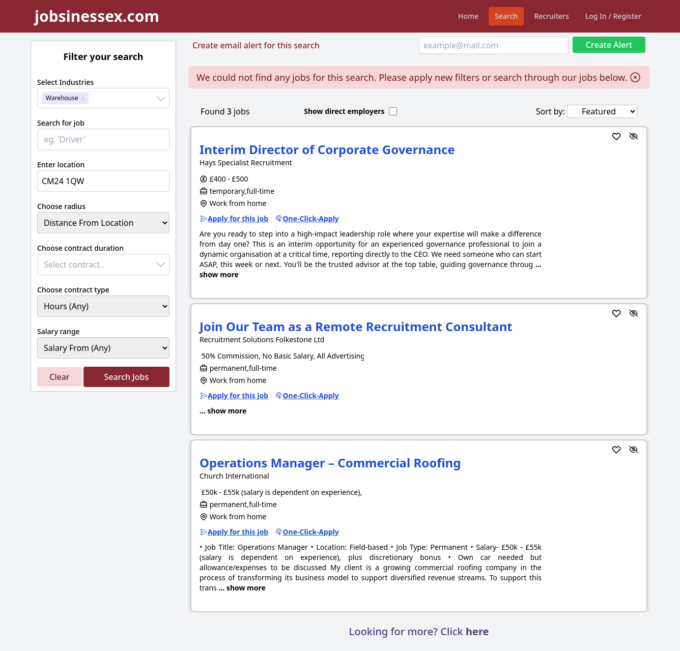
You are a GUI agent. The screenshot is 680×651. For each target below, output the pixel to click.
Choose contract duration (80, 248)
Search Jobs (126, 376)
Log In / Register (613, 16)
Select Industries (65, 82)
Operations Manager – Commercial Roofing (330, 462)
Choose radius (61, 206)
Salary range (58, 331)
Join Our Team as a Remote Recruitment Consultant (356, 326)
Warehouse (62, 98)
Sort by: (550, 111)
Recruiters (551, 16)
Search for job (60, 123)
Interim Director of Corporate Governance (327, 149)
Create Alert (609, 44)
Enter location (60, 164)
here (477, 631)
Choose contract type (73, 289)
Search (506, 16)
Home (468, 16)
